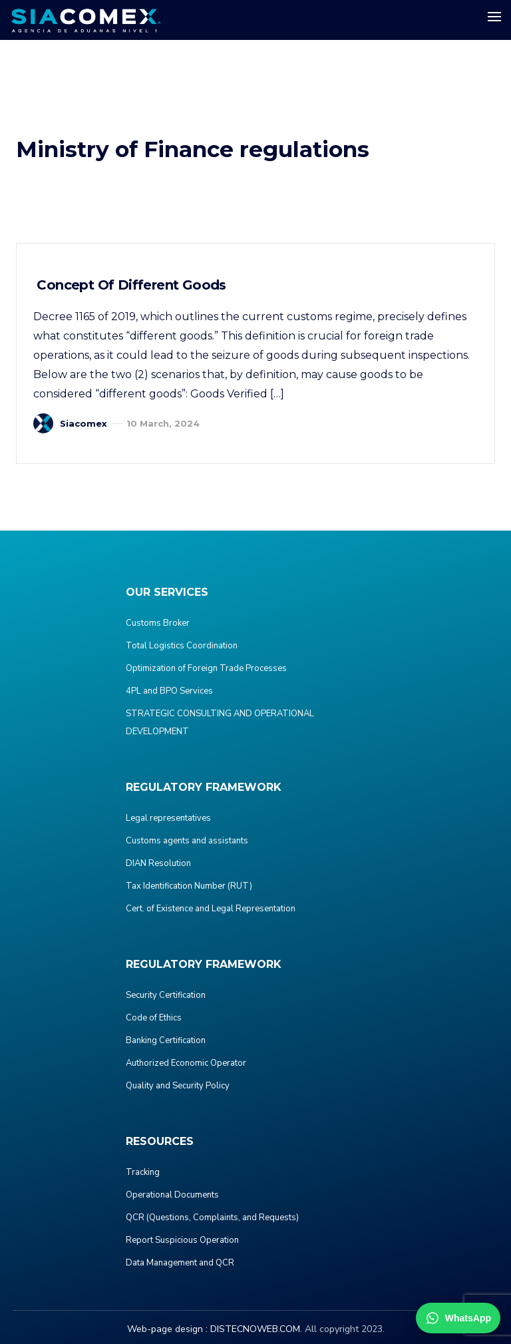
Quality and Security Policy (178, 1086)
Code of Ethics (154, 1018)
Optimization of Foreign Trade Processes (206, 668)
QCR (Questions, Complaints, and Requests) (212, 1218)
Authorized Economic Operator (186, 1063)
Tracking (143, 1172)
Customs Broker (158, 623)
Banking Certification (166, 1040)
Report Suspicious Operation (182, 1240)
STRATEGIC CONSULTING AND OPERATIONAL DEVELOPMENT (220, 723)
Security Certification (166, 995)
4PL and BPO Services (169, 691)
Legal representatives (168, 818)
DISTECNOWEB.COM (255, 1329)
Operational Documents (172, 1195)
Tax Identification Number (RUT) (189, 886)
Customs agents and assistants (187, 841)
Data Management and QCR (180, 1263)
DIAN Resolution (158, 863)
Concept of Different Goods (129, 285)
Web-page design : (167, 1329)
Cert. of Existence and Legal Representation (210, 909)
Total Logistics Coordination (182, 646)
